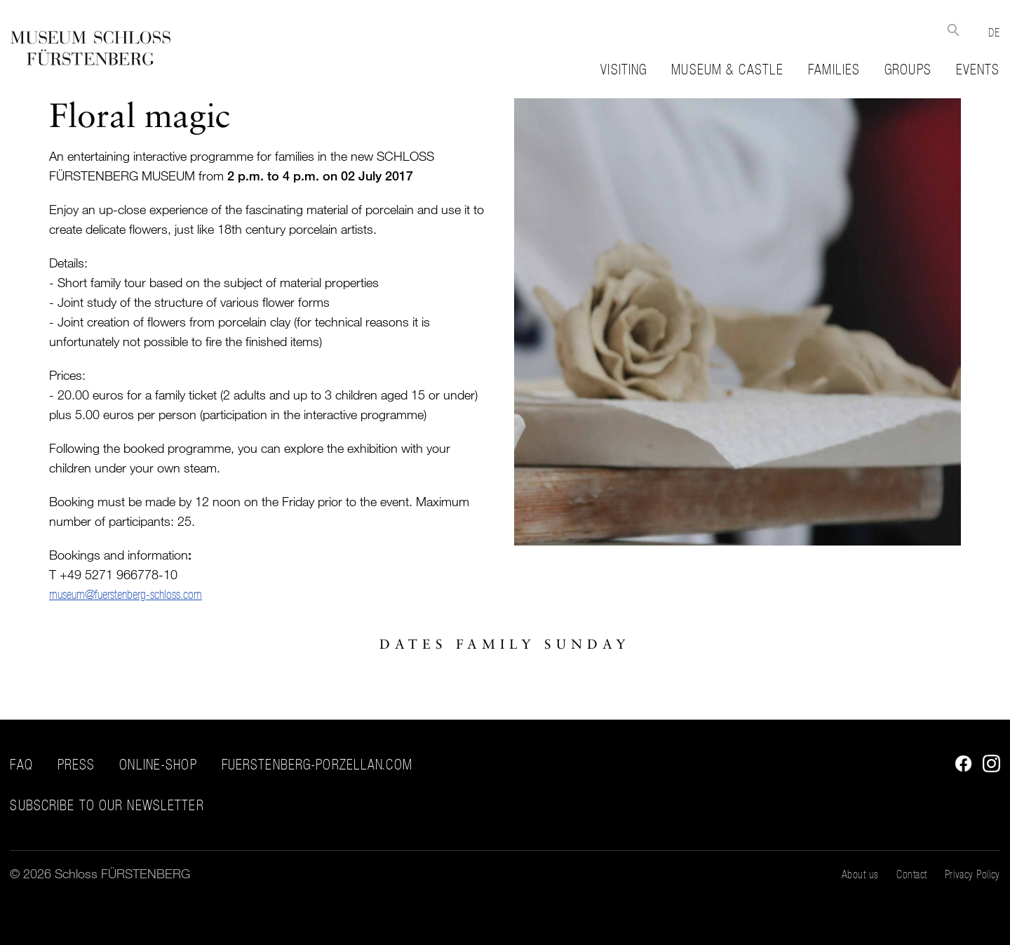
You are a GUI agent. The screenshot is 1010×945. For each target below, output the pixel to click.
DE (993, 32)
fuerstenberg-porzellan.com (317, 764)
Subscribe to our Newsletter (106, 805)
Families (834, 69)
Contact (911, 874)
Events (978, 69)
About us (860, 874)
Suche (952, 29)
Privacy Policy (972, 874)
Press (76, 764)
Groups (907, 69)
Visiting (623, 69)
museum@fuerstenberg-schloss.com (125, 594)
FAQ (21, 764)
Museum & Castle (727, 69)
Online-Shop (157, 764)
